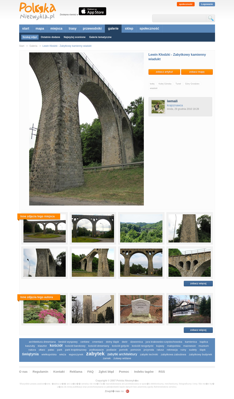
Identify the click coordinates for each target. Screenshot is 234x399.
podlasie (111, 349)
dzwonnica (136, 341)
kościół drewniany (98, 345)
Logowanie (207, 4)
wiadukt (153, 88)
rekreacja (172, 349)
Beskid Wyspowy (68, 341)
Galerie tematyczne (100, 37)
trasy (73, 28)
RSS (162, 371)
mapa (39, 28)
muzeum (204, 345)
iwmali (172, 101)
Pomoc (124, 371)
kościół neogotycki (142, 345)
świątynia (30, 354)
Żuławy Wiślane (122, 358)
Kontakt (59, 371)
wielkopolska (49, 354)
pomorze (136, 349)
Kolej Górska (165, 83)
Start (21, 46)
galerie (113, 28)
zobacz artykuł (164, 71)
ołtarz (42, 349)
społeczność (185, 4)
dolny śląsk (112, 341)
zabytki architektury (122, 354)
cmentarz (97, 341)
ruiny (183, 349)
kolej (152, 83)
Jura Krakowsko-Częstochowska (164, 341)
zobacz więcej (198, 283)
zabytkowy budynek (200, 354)
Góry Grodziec (192, 83)
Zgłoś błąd (106, 371)
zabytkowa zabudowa (173, 354)
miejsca (56, 28)
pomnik (123, 349)
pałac (51, 349)
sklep (129, 28)
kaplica (204, 341)
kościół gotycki (120, 345)
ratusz (160, 349)
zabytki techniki (149, 354)
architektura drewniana (42, 341)
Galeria (33, 46)
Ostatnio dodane (50, 37)
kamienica (191, 341)
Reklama (76, 371)
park (59, 349)
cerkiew (84, 341)
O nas (23, 371)
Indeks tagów (144, 371)
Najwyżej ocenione (75, 37)
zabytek (95, 353)
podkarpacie (96, 349)
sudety (193, 349)
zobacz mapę (197, 71)
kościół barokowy (75, 345)
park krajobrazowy (76, 349)
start (25, 28)
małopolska (174, 345)
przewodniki (92, 28)
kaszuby (30, 345)
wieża (62, 354)
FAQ (90, 371)
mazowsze (189, 345)
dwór (125, 341)
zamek (107, 358)
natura (32, 349)
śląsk (203, 349)
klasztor (42, 345)
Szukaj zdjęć (30, 37)
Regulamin (40, 371)
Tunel (178, 83)
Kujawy (160, 345)
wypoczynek (76, 354)
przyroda (149, 349)
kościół (56, 345)
